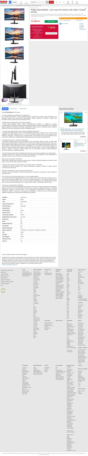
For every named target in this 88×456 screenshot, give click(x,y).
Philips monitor (81, 333)
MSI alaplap (24, 386)
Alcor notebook (36, 278)
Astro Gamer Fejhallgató (82, 300)
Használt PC (80, 310)
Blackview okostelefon (60, 291)
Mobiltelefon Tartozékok (71, 333)
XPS (34, 292)
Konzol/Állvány (70, 351)
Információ (26, 2)
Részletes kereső (51, 2)
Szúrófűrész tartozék (71, 387)
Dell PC (79, 307)
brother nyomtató (81, 360)
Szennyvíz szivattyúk (71, 416)
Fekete (85, 15)
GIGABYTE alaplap (26, 384)
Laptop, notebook (37, 269)
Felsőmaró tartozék (70, 395)
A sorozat (35, 281)
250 (64, 134)
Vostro (34, 290)
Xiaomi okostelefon (59, 277)
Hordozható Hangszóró (82, 299)
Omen (34, 313)
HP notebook (35, 303)
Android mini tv (59, 320)
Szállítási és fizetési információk (7, 281)
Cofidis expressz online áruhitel (7, 270)
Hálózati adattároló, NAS (38, 372)
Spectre (34, 312)
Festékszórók (69, 446)
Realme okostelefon (59, 295)
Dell (78, 290)
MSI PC (79, 312)
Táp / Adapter (69, 350)
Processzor (24, 367)
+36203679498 (18, 103)
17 (33, 306)
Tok (67, 277)
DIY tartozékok (70, 383)
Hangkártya (24, 374)
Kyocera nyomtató (81, 356)
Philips (44, 14)
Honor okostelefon (59, 286)
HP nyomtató (80, 355)
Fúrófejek (69, 371)
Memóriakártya (70, 324)
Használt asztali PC (48, 273)
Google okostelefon (59, 294)
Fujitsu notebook (36, 279)
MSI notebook (36, 283)
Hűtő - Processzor (25, 378)
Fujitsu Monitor (81, 339)
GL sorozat (35, 286)
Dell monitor (80, 322)
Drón (57, 367)
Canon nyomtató (81, 353)
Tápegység (24, 376)
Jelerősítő (35, 369)
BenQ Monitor (80, 334)
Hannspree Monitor (81, 337)
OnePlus (68, 299)
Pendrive (68, 328)
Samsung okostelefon (60, 278)
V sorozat (35, 302)
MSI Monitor (80, 342)
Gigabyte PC (80, 311)
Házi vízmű (69, 415)
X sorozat (35, 323)
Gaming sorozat (36, 320)
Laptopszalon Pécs (66, 20)
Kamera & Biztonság (49, 322)
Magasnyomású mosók (71, 450)
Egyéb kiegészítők (70, 341)
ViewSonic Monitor (81, 345)
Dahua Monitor (81, 338)
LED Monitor (37, 14)
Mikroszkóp (80, 371)
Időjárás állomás (81, 377)
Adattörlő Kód (3, 272)
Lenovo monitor (81, 324)
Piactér (23, 269)
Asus (79, 273)
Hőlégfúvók (69, 445)
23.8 (55, 14)
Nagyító (79, 374)
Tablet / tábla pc (81, 269)
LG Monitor (80, 328)
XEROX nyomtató (81, 361)
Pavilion (34, 307)
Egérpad (68, 342)
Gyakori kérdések (4, 277)
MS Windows (47, 367)
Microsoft (80, 281)
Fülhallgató (80, 297)
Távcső (79, 373)
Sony (68, 312)
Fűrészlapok (70, 374)
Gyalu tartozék (69, 396)
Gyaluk (70, 436)
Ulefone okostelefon (59, 293)
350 (79, 149)
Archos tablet (80, 282)
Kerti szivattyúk (70, 413)
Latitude (35, 291)
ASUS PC (80, 314)
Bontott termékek (25, 271)
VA (84, 149)
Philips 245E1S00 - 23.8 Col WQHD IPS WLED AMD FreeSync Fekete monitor (72, 129)
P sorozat (35, 324)
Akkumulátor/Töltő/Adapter (61, 371)
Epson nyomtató (81, 351)
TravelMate (35, 333)
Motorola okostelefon (60, 285)
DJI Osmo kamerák (60, 379)
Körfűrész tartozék (70, 388)
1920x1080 (65, 14)
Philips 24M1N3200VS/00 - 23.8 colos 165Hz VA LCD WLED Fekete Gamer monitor (80, 144)
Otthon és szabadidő (82, 368)
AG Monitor (80, 335)
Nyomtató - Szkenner (82, 347)
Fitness (79, 392)
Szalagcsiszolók (70, 430)
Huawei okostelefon (59, 281)
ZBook (34, 316)
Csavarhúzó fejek (71, 373)
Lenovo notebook (36, 295)
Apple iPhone (58, 273)
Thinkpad (35, 299)
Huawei (68, 279)
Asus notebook (36, 317)
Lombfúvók (69, 407)
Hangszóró (80, 295)
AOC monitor (80, 332)
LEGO (79, 386)
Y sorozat (35, 300)
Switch (34, 331)
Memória (24, 369)
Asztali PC (80, 302)
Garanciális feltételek (5, 283)
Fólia (68, 274)
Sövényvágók (70, 405)
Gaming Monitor (76, 148)
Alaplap (23, 380)
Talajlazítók (69, 404)
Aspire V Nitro (36, 329)
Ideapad (35, 296)
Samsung (69, 293)
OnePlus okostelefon (60, 287)
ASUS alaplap (25, 382)
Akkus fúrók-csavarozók (71, 420)
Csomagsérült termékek (27, 274)
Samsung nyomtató (82, 349)
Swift (34, 334)
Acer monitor (80, 326)
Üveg (68, 276)
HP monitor (80, 325)
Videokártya (24, 372)
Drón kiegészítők (59, 370)
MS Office (46, 369)
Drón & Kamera (59, 365)
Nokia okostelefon (59, 274)
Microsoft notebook (37, 274)
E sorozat (35, 282)
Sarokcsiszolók (70, 424)
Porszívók (69, 449)
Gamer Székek (70, 330)
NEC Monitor (80, 343)
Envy (34, 315)
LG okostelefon (59, 282)
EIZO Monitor (80, 341)
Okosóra (57, 283)
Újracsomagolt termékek (27, 273)
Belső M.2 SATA (25, 390)
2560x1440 (72, 133)
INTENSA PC (80, 315)
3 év (44, 16)
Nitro (34, 337)
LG (67, 306)
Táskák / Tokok (70, 334)
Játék (79, 384)
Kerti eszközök (70, 400)
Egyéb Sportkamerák (60, 376)
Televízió (80, 365)
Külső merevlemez (70, 332)
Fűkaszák (69, 409)
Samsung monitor (81, 329)
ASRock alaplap (25, 383)
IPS (48, 15)
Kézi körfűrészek (71, 434)
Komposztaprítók (70, 411)
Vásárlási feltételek (4, 274)
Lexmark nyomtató (81, 352)
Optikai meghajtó (25, 371)
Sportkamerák (58, 375)
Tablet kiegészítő (81, 277)
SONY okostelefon (59, 279)
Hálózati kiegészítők (37, 371)
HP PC (79, 308)
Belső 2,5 (24, 388)
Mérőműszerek (70, 441)
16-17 (68, 338)
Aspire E (35, 332)
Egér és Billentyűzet (71, 326)
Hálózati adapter (36, 370)
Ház (23, 375)
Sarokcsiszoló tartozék (71, 394)
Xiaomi (68, 286)
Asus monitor (80, 330)
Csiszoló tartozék (70, 390)
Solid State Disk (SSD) (26, 387)
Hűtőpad (68, 343)
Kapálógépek (69, 412)
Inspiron (35, 289)
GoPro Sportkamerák (60, 378)
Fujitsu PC (80, 316)
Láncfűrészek (70, 408)
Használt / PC (48, 269)
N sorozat (35, 321)
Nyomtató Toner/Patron (82, 357)
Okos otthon (47, 320)
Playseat (68, 345)
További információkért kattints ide (9, 264)
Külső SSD (24, 393)
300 (82, 14)
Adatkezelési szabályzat (5, 279)
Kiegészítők (69, 320)
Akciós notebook (36, 271)
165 (74, 151)
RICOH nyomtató (81, 359)
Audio (79, 292)
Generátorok (69, 447)
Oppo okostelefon (59, 298)
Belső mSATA (25, 392)
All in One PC (80, 304)
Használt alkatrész (48, 274)
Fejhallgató (80, 296)
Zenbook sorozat (36, 319)
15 (33, 304)
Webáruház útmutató (5, 276)
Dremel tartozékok (71, 382)
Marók (69, 437)
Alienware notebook (37, 273)
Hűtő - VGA (24, 379)
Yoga (34, 298)
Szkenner (80, 362)
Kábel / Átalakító (70, 346)
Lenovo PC (80, 306)
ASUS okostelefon (59, 276)
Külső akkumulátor (70, 329)
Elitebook (35, 311)
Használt (46, 271)
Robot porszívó (47, 324)
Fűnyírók (68, 401)
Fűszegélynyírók (70, 403)
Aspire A (35, 336)
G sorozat (35, 294)
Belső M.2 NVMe (25, 391)
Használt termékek (25, 275)
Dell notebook (36, 287)
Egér (68, 322)
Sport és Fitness (81, 388)
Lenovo (79, 274)
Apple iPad (80, 271)
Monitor (79, 320)
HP (78, 278)
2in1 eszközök (81, 283)
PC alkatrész (25, 365)
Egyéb (68, 278)
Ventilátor (80, 381)
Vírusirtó (46, 371)
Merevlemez (24, 370)
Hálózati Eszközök (37, 365)
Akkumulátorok (70, 370)
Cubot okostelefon (59, 297)
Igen (53, 15)
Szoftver (46, 365)
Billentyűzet (69, 325)
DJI (56, 369)
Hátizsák (68, 339)
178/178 (40, 15)
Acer (79, 287)
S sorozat (35, 327)
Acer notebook (36, 328)
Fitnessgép (80, 393)
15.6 (67, 337)
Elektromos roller (81, 390)
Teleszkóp (80, 372)
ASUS (79, 286)
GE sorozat (35, 285)
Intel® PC (80, 318)
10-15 (68, 335)
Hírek (2, 285)
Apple (68, 273)
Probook (35, 310)
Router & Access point (37, 374)
